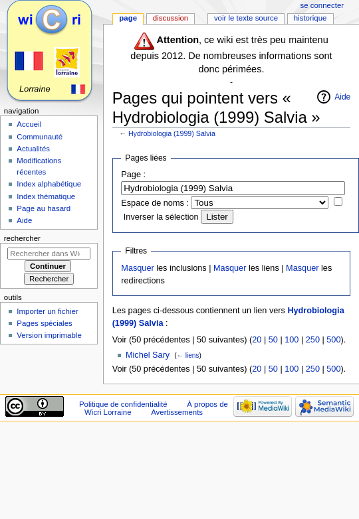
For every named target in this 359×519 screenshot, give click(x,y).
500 (333, 339)
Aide (342, 97)
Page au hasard (43, 208)
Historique (310, 18)
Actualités (33, 149)
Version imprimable (49, 335)
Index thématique (46, 196)
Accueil (29, 124)
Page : (133, 174)
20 (256, 339)
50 (273, 339)
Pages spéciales (44, 323)
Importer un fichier (47, 311)
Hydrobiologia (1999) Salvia (171, 133)
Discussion (170, 18)
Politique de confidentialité (123, 404)
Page (128, 18)
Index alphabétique (49, 184)
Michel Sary (148, 355)
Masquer (137, 268)
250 (313, 339)
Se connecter (322, 5)
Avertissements (177, 412)
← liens (188, 355)
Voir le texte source (246, 18)
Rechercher (22, 238)
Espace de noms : (155, 203)
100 (292, 339)
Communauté (39, 137)
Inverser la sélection (161, 217)
